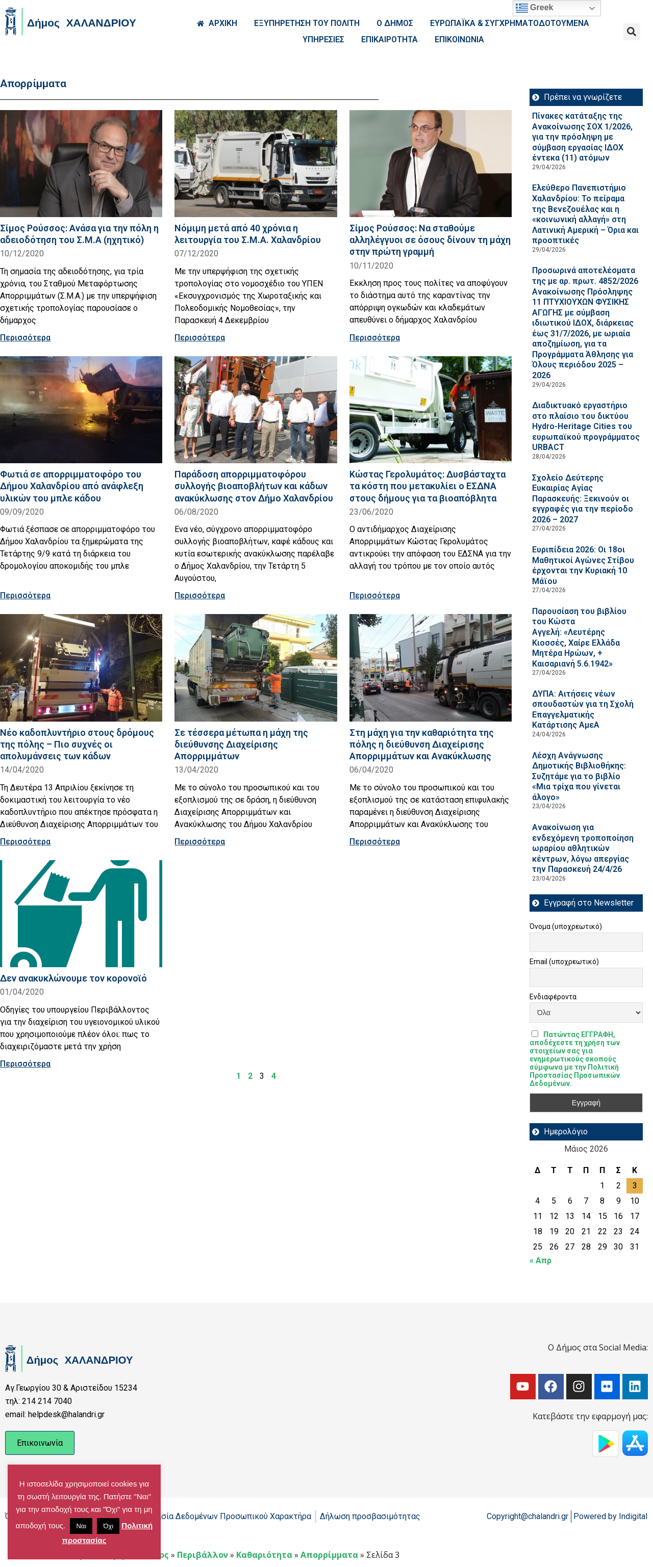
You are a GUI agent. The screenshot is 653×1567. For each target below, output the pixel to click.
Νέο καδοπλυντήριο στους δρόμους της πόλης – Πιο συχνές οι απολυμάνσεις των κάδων (77, 744)
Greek (535, 8)
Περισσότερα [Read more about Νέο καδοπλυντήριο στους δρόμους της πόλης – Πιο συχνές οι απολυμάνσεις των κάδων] (25, 841)
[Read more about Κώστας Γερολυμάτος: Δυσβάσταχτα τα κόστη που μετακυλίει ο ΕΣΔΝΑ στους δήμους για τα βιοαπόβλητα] (430, 409)
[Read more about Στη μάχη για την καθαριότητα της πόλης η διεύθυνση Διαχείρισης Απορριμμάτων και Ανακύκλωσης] (430, 667)
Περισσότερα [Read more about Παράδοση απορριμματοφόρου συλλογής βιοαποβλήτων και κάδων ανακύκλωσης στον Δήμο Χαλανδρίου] (199, 595)
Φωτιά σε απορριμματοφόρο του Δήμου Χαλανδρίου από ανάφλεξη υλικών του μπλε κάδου (71, 486)
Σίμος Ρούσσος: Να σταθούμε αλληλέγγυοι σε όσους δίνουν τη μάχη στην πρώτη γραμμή (430, 240)
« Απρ (540, 1260)
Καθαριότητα (264, 1554)
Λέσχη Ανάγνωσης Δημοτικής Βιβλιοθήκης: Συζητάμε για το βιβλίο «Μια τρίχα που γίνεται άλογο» (579, 776)
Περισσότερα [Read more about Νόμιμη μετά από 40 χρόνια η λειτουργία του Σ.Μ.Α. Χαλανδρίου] (199, 337)
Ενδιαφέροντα (553, 997)
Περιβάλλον (202, 1554)
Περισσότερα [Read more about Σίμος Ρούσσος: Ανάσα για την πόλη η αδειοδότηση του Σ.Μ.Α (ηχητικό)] (25, 337)
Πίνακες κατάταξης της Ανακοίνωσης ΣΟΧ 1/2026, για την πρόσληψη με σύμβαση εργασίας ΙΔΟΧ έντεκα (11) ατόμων (582, 137)
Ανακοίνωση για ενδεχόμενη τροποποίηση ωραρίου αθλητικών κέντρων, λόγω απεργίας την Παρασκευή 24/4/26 (583, 848)
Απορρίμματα (329, 1554)
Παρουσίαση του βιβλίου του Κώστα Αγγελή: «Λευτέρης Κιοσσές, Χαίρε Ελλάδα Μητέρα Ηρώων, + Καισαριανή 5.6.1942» (579, 637)
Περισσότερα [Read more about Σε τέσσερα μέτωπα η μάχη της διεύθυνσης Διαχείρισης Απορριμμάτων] (199, 841)
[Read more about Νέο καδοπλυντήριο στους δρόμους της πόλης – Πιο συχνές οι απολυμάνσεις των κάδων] (81, 667)
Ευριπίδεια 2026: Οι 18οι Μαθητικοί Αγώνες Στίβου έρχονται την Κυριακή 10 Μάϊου (583, 565)
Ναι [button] (81, 1526)
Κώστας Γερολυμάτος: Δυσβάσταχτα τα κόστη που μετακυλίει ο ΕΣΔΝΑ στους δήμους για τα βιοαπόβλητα (427, 486)
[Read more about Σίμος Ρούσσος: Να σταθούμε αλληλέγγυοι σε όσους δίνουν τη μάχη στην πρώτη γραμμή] (430, 163)
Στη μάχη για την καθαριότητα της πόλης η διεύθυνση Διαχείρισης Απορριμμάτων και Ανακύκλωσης (421, 744)
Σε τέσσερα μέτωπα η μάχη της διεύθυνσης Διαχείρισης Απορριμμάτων (241, 744)
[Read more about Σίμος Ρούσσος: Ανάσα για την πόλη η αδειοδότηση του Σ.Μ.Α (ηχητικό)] (81, 163)
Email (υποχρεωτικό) (564, 962)
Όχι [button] (108, 1526)
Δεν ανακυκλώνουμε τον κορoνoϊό (73, 978)
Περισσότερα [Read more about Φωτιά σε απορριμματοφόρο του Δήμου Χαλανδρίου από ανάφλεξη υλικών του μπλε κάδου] (25, 595)
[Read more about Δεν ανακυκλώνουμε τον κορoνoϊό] (81, 913)
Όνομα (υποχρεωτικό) (566, 926)
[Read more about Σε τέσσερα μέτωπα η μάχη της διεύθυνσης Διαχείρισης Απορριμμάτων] (255, 667)
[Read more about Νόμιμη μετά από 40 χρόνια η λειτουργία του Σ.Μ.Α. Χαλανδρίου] (255, 163)
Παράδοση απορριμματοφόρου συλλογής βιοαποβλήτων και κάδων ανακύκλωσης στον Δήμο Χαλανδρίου (253, 486)
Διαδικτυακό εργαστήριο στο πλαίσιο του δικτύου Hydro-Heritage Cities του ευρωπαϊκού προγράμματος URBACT (586, 426)
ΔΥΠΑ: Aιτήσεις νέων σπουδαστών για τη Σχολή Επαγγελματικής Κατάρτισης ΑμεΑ (583, 709)
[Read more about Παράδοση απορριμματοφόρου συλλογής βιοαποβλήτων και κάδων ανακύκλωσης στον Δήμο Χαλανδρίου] (255, 409)
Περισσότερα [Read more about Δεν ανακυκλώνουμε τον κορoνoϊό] (25, 1064)
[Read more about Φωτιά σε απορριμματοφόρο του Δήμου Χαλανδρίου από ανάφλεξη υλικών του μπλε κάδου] (81, 409)
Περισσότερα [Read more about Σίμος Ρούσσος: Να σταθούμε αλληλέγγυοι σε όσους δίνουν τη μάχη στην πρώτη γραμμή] (374, 337)
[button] (631, 31)
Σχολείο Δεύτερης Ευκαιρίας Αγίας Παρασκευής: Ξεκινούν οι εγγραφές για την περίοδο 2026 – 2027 (582, 498)
